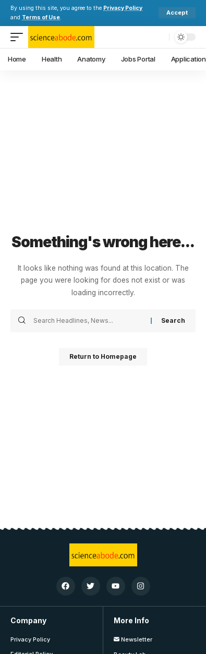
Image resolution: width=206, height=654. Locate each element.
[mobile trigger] (19, 37)
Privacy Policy (122, 8)
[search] (158, 37)
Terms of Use (41, 17)
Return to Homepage (103, 356)
